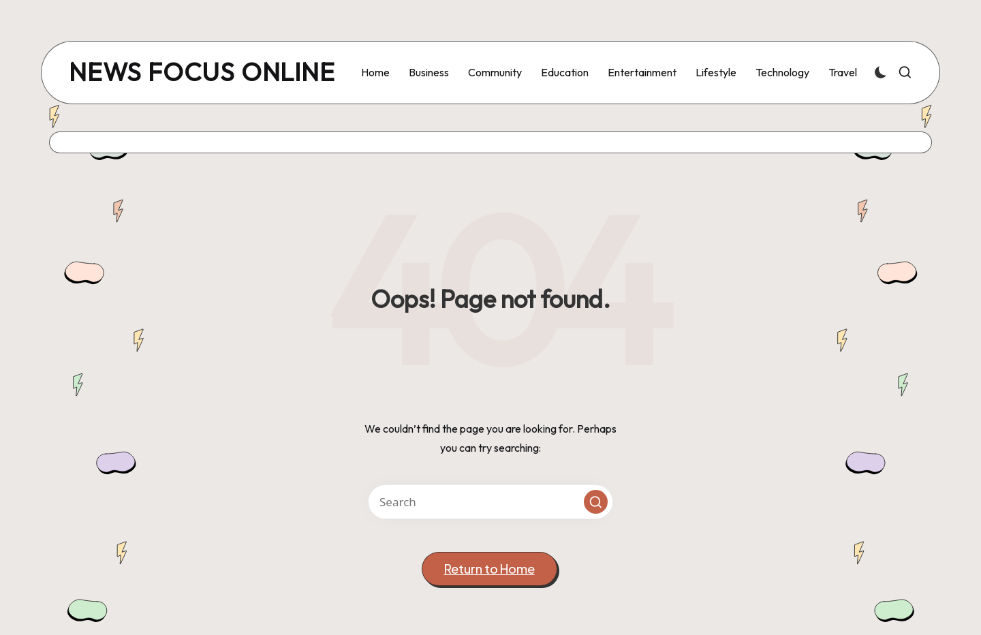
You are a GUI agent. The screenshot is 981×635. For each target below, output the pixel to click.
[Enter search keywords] (490, 501)
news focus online (202, 73)
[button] (596, 502)
